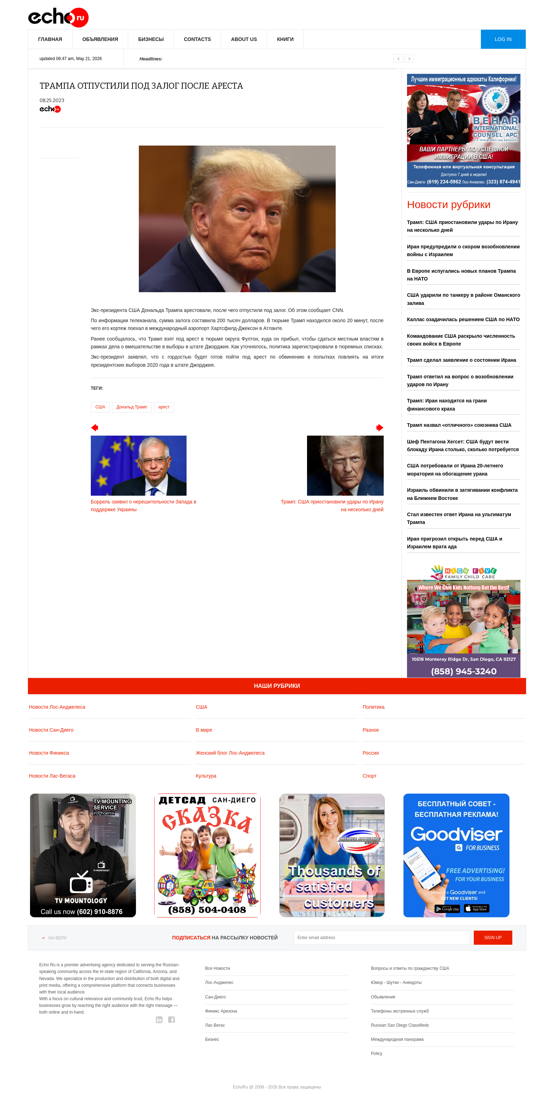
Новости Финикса (49, 753)
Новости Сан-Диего (51, 730)
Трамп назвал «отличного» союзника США (459, 425)
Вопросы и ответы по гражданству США (410, 968)
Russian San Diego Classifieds (400, 1025)
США (100, 407)
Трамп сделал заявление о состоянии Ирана (461, 360)
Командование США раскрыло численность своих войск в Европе (461, 340)
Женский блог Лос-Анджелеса (230, 753)
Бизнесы (151, 39)
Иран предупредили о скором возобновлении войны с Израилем (463, 250)
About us (244, 39)
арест (164, 407)
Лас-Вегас (215, 1025)
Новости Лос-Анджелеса (57, 707)
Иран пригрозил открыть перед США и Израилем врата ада (454, 542)
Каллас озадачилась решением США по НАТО (463, 319)
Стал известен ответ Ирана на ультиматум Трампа (459, 518)
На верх (57, 938)
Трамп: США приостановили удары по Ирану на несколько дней (462, 226)
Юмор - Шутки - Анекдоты (396, 982)
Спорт (369, 776)
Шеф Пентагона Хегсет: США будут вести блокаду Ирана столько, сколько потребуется (463, 445)
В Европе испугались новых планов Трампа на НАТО (461, 275)
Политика (373, 707)
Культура (206, 776)
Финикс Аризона (221, 1011)
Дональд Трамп (132, 407)
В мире (204, 730)
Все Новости (217, 968)
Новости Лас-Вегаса (52, 776)
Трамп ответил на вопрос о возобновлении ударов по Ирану (460, 380)
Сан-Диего (215, 997)
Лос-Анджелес (219, 982)
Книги (285, 39)
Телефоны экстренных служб (400, 1011)
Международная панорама (397, 1039)
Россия (371, 753)
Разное (371, 730)
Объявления (100, 39)
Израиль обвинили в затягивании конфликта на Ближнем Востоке (462, 494)
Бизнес (212, 1039)
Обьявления (383, 997)
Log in (503, 39)
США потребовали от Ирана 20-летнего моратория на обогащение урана (455, 469)
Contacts (197, 39)
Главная (50, 39)
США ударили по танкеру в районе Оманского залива (463, 299)
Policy (376, 1053)
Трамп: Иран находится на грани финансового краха (447, 404)
